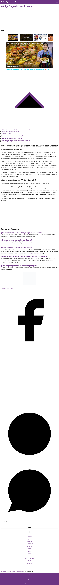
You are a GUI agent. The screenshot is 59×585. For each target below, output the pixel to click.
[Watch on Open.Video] (12, 66)
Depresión (29, 548)
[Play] (40, 37)
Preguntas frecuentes (6, 133)
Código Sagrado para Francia (51, 521)
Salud (29, 562)
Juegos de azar (29, 556)
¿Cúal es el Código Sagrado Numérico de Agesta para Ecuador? (15, 130)
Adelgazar (29, 536)
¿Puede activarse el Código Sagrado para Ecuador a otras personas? (16, 140)
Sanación (29, 563)
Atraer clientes (29, 543)
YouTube (28, 579)
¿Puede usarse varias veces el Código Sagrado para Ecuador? (15, 135)
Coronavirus (29, 544)
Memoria (29, 560)
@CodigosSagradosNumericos (35, 253)
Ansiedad (29, 541)
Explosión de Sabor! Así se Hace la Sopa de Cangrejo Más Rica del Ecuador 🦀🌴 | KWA (29, 43)
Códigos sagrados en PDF (28, 583)
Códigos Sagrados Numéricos (9, 2)
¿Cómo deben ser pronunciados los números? (11, 136)
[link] (8, 44)
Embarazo (29, 553)
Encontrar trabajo (29, 555)
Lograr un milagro (29, 558)
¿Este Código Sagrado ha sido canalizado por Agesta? (13, 141)
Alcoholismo (29, 538)
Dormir (29, 551)
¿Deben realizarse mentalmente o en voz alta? (11, 138)
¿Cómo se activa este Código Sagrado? (10, 131)
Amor (29, 539)
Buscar (29, 527)
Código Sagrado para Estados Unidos (10, 521)
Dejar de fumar (29, 546)
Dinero (29, 550)
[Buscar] (29, 532)
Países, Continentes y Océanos (7, 288)
